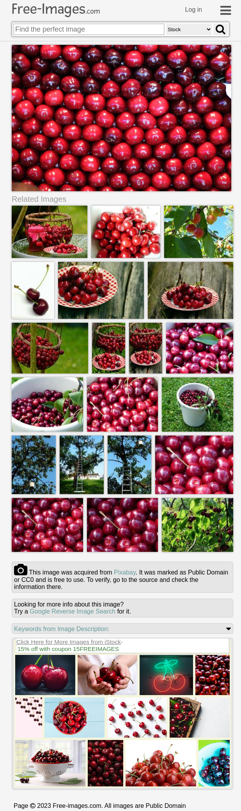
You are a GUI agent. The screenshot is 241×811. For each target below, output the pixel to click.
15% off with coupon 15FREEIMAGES (68, 648)
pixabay (125, 571)
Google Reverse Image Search (72, 610)
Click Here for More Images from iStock (68, 641)
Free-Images (56, 9)
